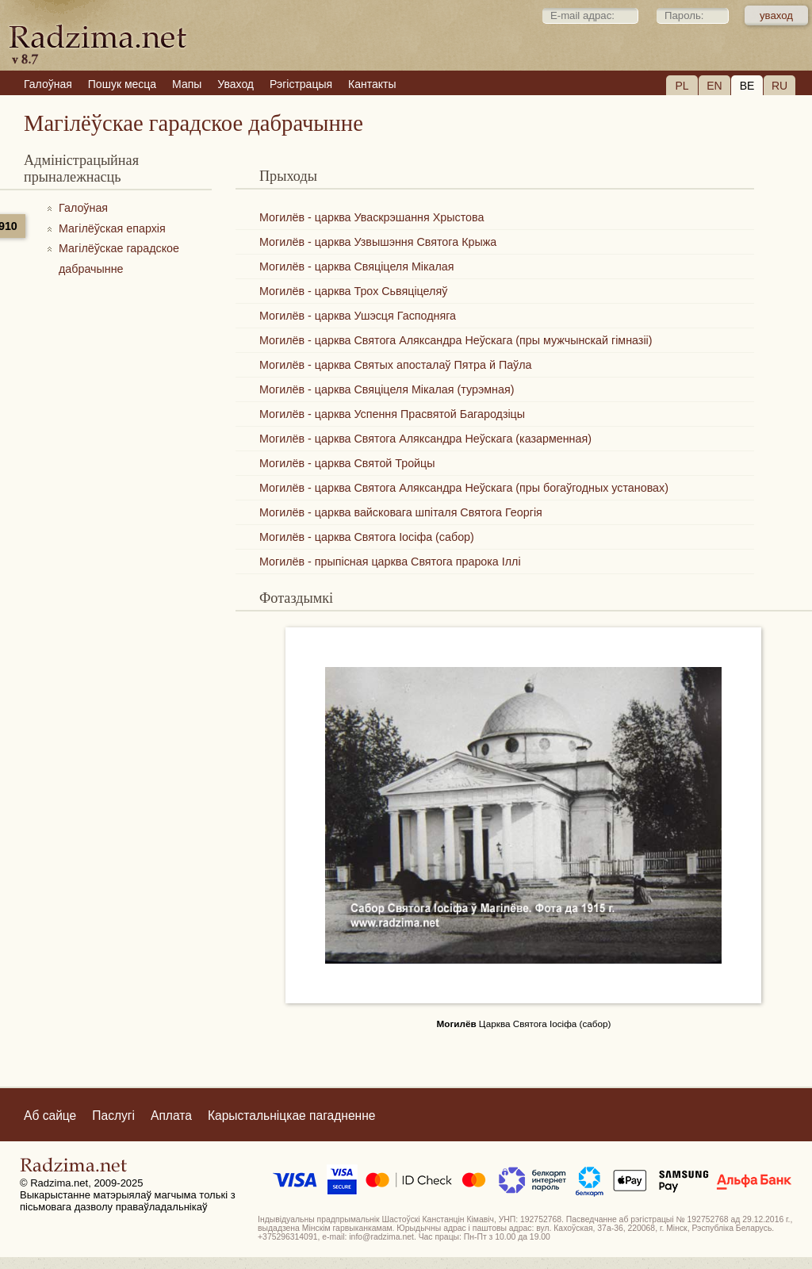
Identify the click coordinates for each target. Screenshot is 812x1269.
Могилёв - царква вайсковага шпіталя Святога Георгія (400, 512)
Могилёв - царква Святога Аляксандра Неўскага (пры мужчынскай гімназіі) (456, 340)
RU (779, 85)
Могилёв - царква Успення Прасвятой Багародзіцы (392, 414)
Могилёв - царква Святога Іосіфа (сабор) (366, 537)
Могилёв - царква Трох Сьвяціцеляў (353, 291)
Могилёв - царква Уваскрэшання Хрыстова (371, 217)
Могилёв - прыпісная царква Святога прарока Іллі (390, 561)
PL (681, 85)
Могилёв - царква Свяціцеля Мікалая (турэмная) (386, 389)
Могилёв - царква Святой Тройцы (347, 463)
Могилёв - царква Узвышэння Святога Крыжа (377, 242)
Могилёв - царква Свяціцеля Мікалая (356, 266)
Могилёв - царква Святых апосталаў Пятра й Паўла (395, 364)
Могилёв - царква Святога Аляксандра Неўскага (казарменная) (425, 438)
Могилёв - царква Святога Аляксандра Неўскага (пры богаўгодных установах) (463, 487)
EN (714, 85)
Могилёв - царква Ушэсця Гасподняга (357, 315)
